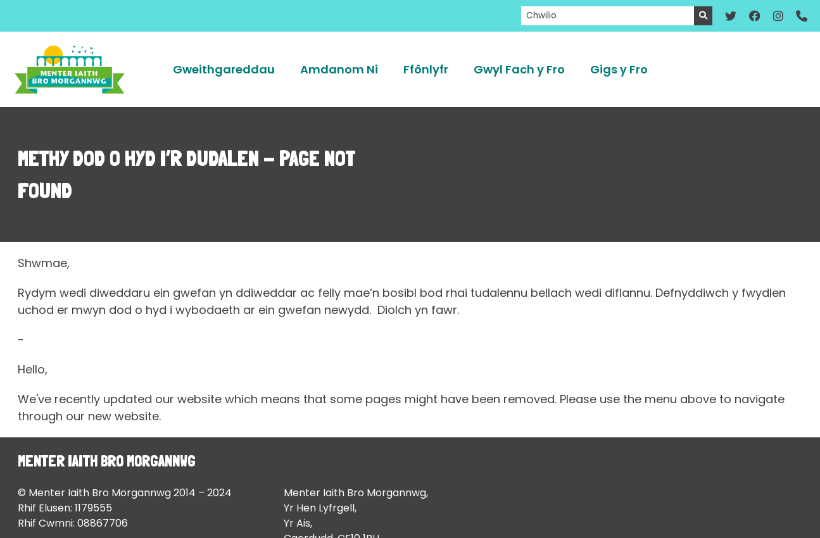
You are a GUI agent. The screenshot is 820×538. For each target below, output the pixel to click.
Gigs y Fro (619, 69)
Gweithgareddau (224, 69)
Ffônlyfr (425, 69)
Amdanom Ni (339, 69)
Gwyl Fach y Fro (519, 69)
